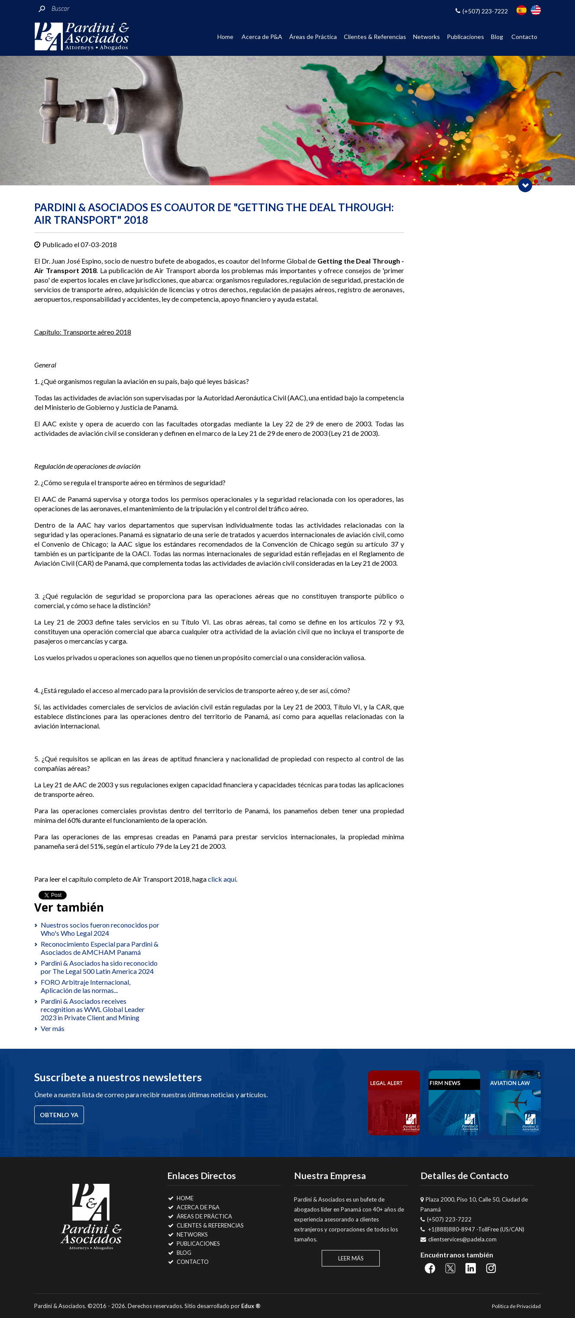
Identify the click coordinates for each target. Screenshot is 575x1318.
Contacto (524, 36)
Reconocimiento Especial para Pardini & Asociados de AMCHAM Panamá (99, 948)
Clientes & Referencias (375, 36)
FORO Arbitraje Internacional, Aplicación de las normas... (85, 986)
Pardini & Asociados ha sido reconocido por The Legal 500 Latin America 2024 (99, 967)
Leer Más (351, 1258)
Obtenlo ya (59, 1114)
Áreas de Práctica (313, 36)
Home (225, 36)
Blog (497, 36)
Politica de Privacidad (516, 1306)
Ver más (53, 1028)
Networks (426, 36)
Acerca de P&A (262, 36)
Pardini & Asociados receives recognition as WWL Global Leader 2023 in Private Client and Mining (93, 1009)
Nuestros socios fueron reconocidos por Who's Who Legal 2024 (100, 929)
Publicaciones (465, 36)
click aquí (222, 879)
